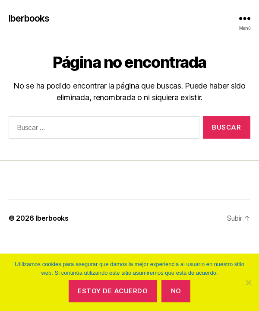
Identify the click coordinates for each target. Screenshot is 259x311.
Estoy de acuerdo (113, 291)
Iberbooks (29, 18)
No (176, 291)
